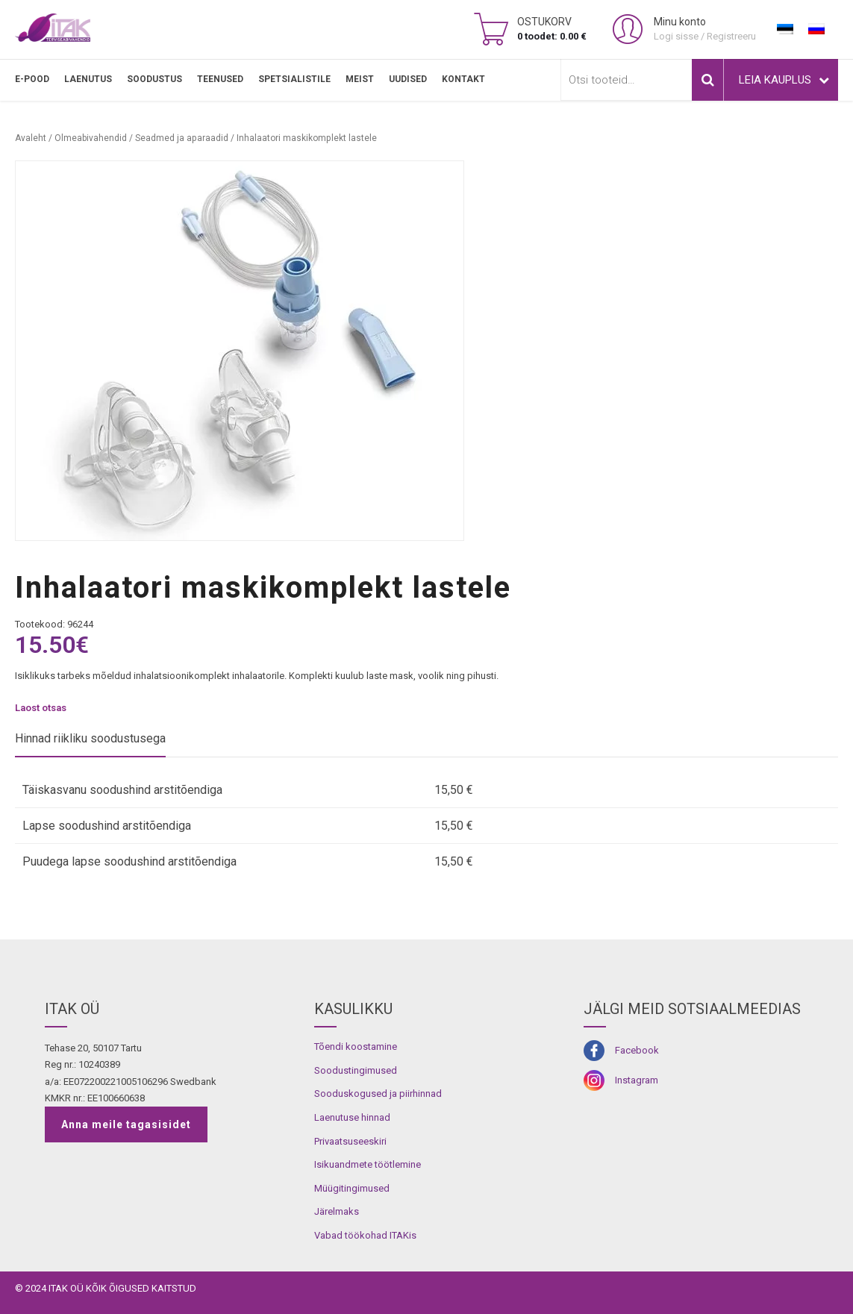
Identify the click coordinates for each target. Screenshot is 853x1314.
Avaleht (30, 138)
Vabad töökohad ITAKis (365, 1235)
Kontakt (463, 79)
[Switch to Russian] (816, 29)
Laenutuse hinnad (352, 1117)
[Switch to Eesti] (785, 29)
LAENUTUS (88, 79)
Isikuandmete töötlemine (367, 1164)
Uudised (408, 79)
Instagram (636, 1080)
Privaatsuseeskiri (350, 1141)
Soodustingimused (355, 1070)
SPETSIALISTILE (294, 79)
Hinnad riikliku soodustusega (90, 738)
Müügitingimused (352, 1188)
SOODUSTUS (154, 79)
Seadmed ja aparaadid (181, 138)
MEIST (360, 79)
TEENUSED (220, 79)
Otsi (707, 80)
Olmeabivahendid (90, 138)
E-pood (32, 79)
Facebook (637, 1050)
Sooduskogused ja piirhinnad (378, 1093)
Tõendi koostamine (355, 1046)
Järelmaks (336, 1211)
